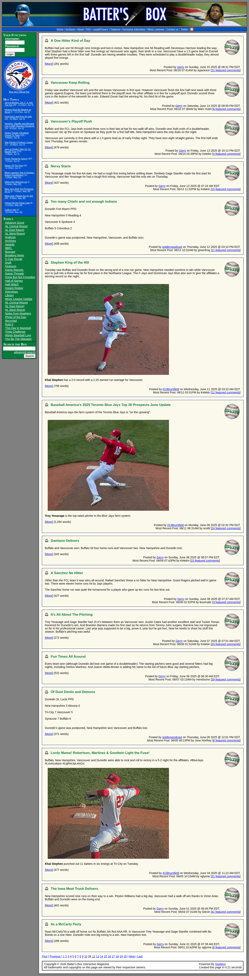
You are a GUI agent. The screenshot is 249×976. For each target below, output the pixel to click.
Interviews (11, 291)
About (80, 29)
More (49, 63)
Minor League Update (18, 299)
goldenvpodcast (172, 246)
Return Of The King (14, 165)
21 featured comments (226, 70)
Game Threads (14, 273)
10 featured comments (226, 189)
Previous (55, 956)
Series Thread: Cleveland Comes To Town (16, 134)
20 (125, 956)
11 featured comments (226, 250)
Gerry (180, 67)
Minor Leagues (156, 29)
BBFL (8, 248)
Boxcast (10, 251)
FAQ (88, 29)
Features (115, 29)
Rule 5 (9, 324)
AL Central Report (16, 226)
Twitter (184, 29)
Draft (8, 262)
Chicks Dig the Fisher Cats (17, 203)
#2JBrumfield (170, 389)
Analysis (10, 237)
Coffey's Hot (10, 210)
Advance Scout (14, 222)
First (44, 956)
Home (60, 29)
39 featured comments (226, 679)
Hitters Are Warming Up (16, 182)
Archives (70, 29)
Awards (9, 244)
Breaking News (14, 255)
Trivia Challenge (15, 331)
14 (101, 956)
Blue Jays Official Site (19, 92)
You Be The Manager (18, 339)
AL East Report (14, 230)
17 (113, 956)
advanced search (25, 352)
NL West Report (15, 309)
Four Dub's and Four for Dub (18, 116)
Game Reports (14, 270)
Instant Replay (14, 288)
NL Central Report (16, 302)
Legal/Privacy (100, 29)
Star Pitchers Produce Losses (19, 142)
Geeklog (220, 964)
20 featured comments (226, 644)
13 (97, 956)
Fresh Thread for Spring (16, 158)
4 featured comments (226, 153)
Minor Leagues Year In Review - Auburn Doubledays (20, 173)
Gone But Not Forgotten (20, 277)
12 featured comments (226, 392)
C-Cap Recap (13, 259)
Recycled (11, 320)
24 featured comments (226, 528)
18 (117, 956)
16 (109, 956)
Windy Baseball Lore (18, 335)
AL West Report (15, 233)
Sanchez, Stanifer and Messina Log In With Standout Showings (19, 124)
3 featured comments (226, 602)
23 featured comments (205, 560)
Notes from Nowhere (18, 313)
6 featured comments (226, 109)
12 (93, 956)
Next (132, 956)
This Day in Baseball (18, 328)
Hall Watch (12, 284)
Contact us (172, 29)
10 (86, 956)
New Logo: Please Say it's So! (19, 196)
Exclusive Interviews (133, 29)
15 (105, 956)
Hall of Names (14, 280)
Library (9, 295)
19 (121, 956)
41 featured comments (226, 911)
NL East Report (14, 306)
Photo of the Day (15, 317)
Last (139, 956)
